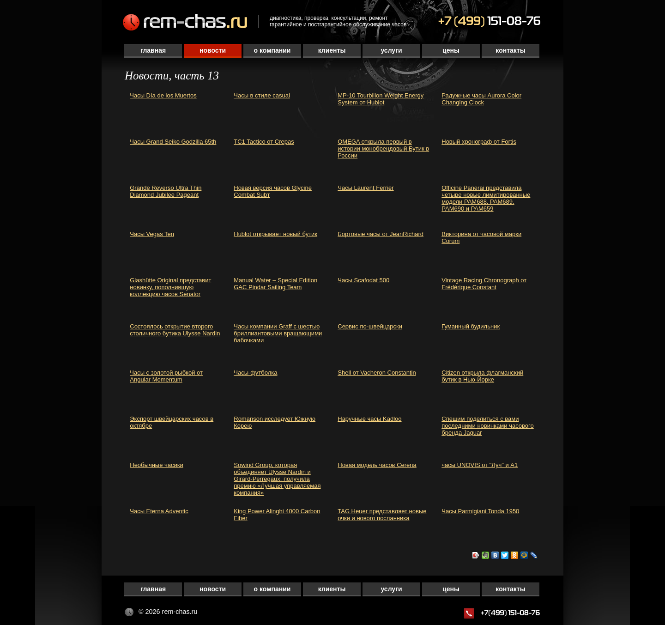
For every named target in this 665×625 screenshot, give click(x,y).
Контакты (510, 50)
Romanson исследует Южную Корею (274, 422)
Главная (153, 50)
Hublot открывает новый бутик (275, 234)
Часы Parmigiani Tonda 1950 (480, 511)
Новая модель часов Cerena (377, 464)
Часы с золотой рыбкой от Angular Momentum (166, 376)
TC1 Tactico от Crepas (264, 141)
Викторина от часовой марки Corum (481, 237)
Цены (450, 50)
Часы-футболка (255, 372)
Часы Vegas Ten (152, 234)
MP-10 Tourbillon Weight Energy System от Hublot (380, 99)
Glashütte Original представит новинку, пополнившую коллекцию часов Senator (170, 287)
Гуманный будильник (470, 326)
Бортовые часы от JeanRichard (380, 234)
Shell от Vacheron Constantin (377, 372)
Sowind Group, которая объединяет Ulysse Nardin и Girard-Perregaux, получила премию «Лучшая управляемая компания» (277, 478)
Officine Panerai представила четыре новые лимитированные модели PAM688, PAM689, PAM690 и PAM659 (485, 198)
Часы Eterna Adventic (159, 511)
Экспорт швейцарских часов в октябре (171, 422)
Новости (213, 50)
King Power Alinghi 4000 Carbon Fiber (277, 515)
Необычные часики (156, 464)
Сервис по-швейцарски (370, 326)
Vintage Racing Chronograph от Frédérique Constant (483, 284)
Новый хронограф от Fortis (478, 141)
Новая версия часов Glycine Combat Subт (273, 191)
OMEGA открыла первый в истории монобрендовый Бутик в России (383, 148)
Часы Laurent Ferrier (365, 187)
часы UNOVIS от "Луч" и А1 (479, 464)
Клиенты (332, 50)
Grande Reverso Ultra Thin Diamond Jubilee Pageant (165, 191)
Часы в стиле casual (262, 95)
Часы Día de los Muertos (163, 95)
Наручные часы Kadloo (369, 418)
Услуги (391, 50)
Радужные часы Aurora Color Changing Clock (481, 99)
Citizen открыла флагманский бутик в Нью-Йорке (482, 376)
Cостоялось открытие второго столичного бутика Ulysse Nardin (175, 330)
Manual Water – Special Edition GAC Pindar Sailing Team (275, 284)
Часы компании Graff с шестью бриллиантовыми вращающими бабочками (278, 333)
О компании (272, 50)
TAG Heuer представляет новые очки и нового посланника (382, 515)
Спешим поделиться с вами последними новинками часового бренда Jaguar (487, 425)
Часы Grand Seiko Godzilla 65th (173, 141)
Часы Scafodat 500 (363, 280)
